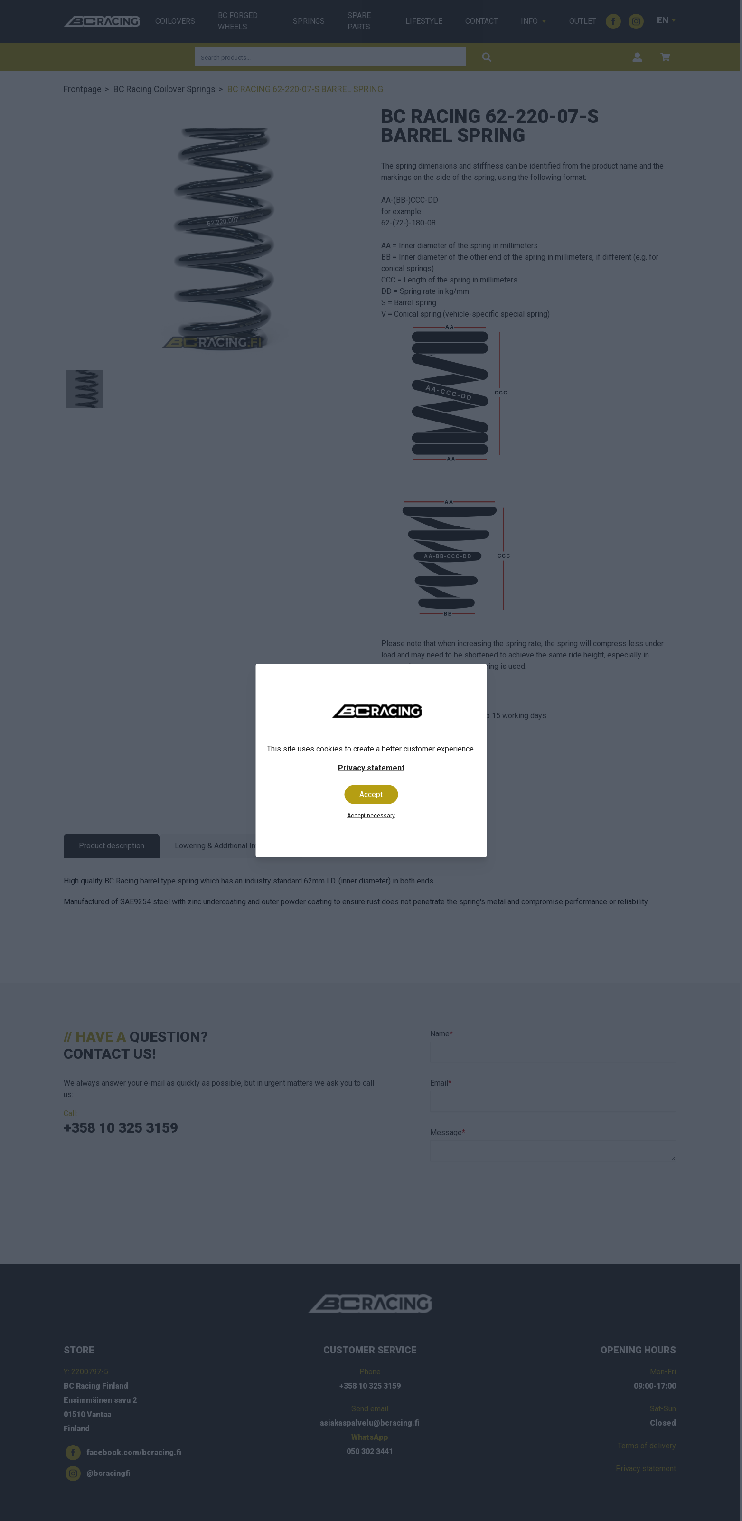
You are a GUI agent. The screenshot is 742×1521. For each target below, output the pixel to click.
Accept (371, 794)
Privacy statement (371, 767)
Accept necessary (371, 815)
